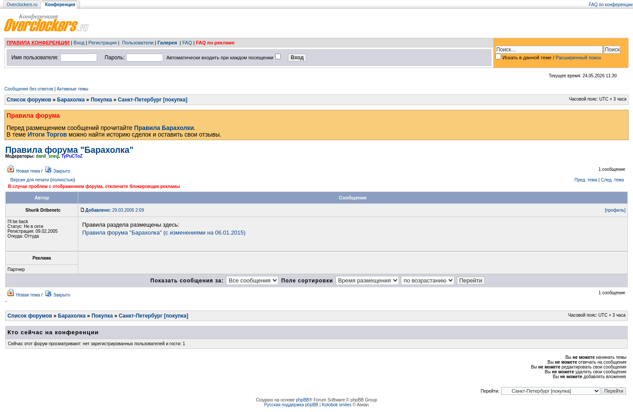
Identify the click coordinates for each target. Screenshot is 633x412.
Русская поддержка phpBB (291, 404)
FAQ (187, 42)
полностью (62, 179)
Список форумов (29, 100)
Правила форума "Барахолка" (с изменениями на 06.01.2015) (164, 232)
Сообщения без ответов (28, 89)
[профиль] (615, 210)
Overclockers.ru (22, 4)
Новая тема (28, 171)
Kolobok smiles (336, 404)
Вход (78, 42)
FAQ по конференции (611, 4)
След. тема (612, 179)
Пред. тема (586, 179)
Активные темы (72, 89)
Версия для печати (30, 179)
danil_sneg (47, 156)
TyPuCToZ (72, 156)
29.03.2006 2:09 (114, 210)
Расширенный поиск (578, 57)
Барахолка (71, 100)
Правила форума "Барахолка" (69, 150)
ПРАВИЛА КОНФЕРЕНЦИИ (38, 42)
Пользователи (137, 42)
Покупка (101, 100)
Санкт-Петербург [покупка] (152, 100)
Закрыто (61, 171)
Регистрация (102, 42)
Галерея (167, 42)
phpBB (302, 400)
